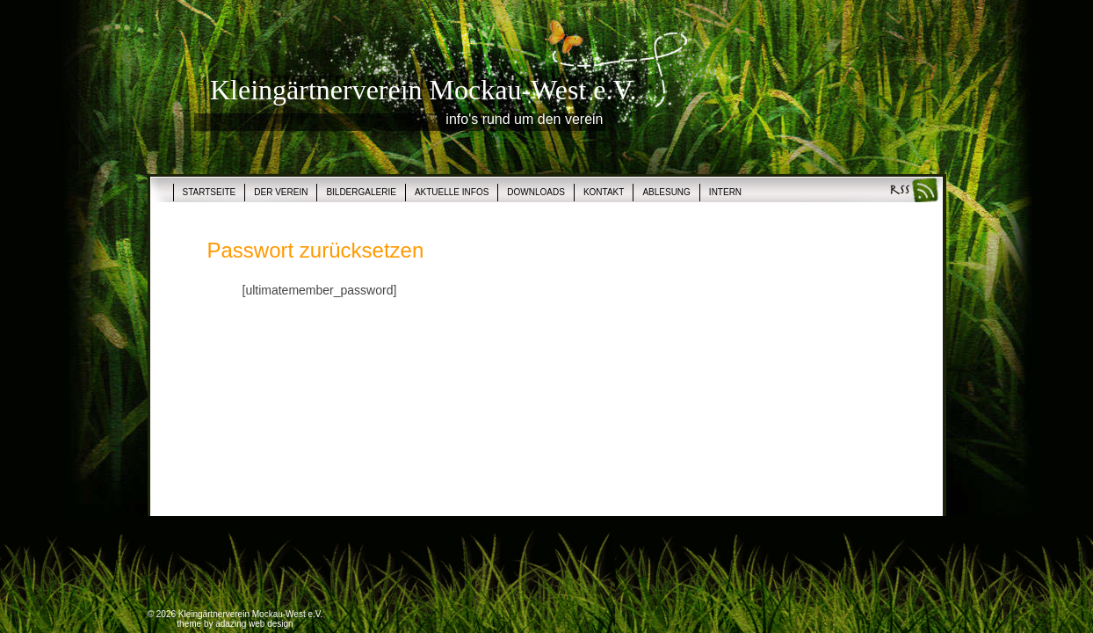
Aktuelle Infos (452, 192)
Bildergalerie (360, 192)
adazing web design (254, 624)
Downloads (536, 192)
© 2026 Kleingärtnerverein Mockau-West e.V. (235, 614)
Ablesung (666, 192)
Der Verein (281, 192)
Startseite (209, 192)
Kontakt (603, 192)
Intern (725, 192)
